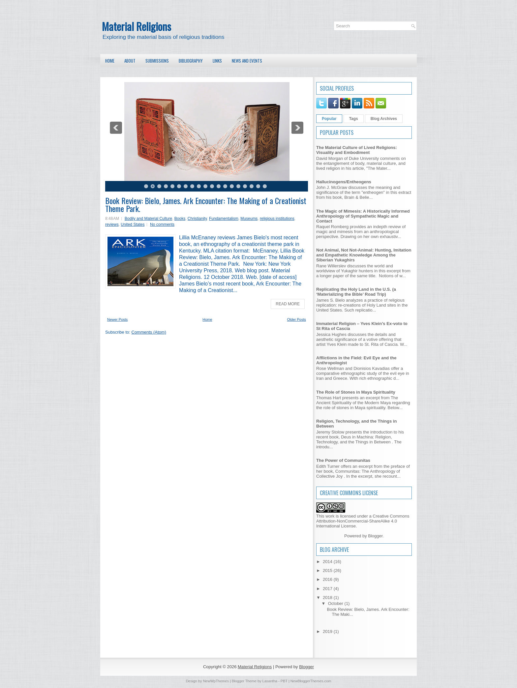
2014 (328, 561)
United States (132, 224)
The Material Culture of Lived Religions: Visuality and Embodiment (356, 150)
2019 (328, 631)
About (130, 60)
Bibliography (191, 60)
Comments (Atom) (149, 332)
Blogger (375, 535)
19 (265, 186)
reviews (112, 224)
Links (217, 60)
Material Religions (136, 26)
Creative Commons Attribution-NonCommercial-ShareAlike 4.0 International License (363, 521)
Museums (249, 218)
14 (232, 186)
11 (212, 186)
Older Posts (296, 319)
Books (179, 218)
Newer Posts (117, 319)
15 (238, 186)
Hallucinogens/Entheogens (343, 181)
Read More (288, 304)
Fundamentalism (223, 218)
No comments (162, 224)
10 (205, 186)
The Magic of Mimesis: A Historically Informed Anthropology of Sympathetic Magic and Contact (363, 216)
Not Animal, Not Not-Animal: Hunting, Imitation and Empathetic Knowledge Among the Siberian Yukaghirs (363, 255)
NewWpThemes (216, 681)
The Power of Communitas (343, 460)
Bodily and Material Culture (148, 218)
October (336, 603)
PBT (284, 681)
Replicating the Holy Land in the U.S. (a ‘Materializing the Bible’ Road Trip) (356, 292)
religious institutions (277, 218)
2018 (328, 597)
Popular (329, 118)
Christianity (197, 218)
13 (225, 186)
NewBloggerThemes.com (310, 681)
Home (109, 60)
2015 (328, 570)
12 (219, 186)
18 (258, 186)
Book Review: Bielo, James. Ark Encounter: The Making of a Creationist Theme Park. (205, 204)
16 (245, 186)
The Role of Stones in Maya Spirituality (355, 392)
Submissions (157, 60)
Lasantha (269, 681)
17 (252, 186)
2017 (328, 588)
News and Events (247, 60)
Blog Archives (384, 118)
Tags (353, 118)
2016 (328, 579)
